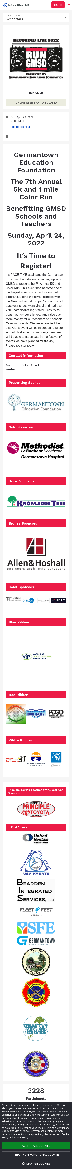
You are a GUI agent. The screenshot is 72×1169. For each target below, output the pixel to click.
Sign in (58, 4)
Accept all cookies (36, 1146)
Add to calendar (22, 127)
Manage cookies (36, 1163)
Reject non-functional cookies (36, 1154)
